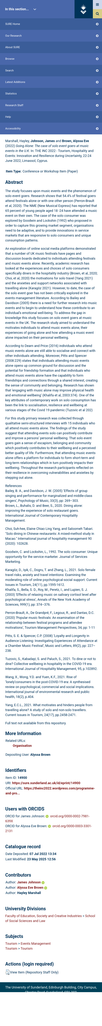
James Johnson (30, 882)
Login (16, 81)
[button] (7, 972)
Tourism (11, 943)
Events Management (36, 943)
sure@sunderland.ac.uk (56, 997)
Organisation (22, 746)
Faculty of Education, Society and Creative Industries (43, 916)
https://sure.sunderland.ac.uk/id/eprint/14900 (46, 783)
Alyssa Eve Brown (32, 887)
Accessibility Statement (51, 1017)
